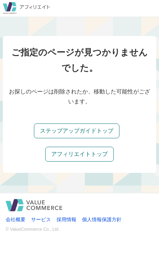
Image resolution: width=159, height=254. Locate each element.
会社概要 (15, 219)
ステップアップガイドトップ (76, 131)
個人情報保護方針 (102, 219)
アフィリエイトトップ (79, 154)
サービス (41, 219)
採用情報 (66, 219)
